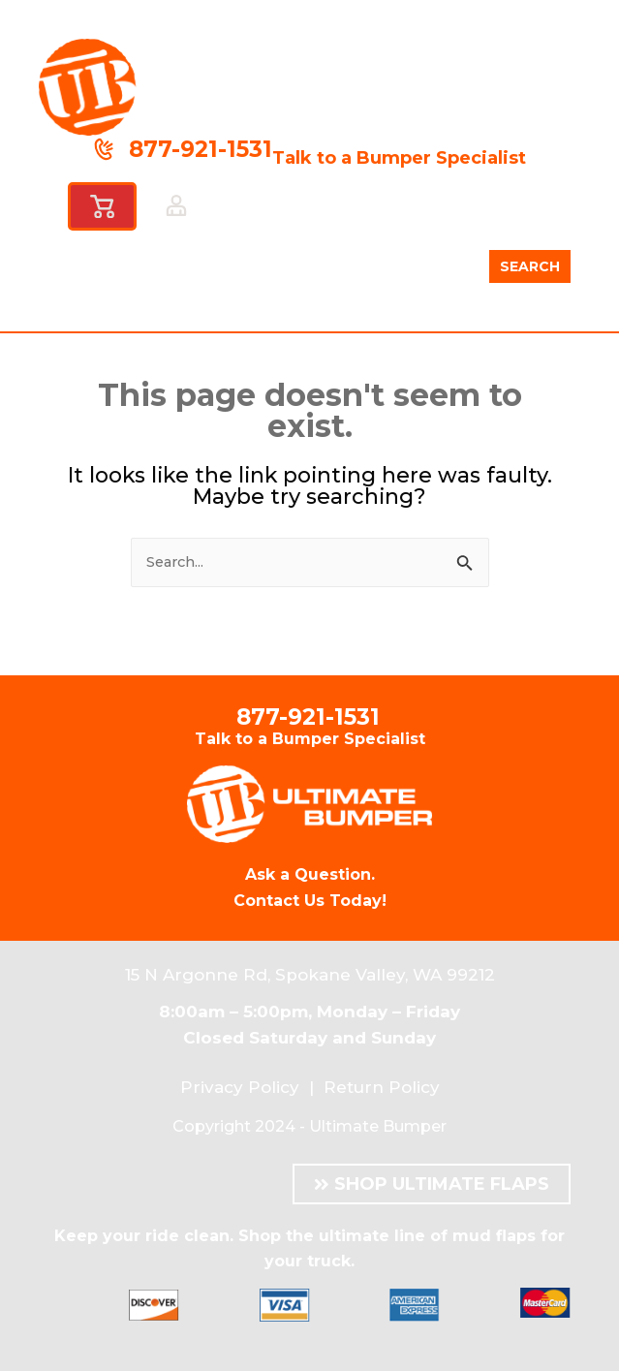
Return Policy (382, 1087)
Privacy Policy (239, 1087)
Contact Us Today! (310, 900)
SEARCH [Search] (530, 266)
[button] (295, 211)
